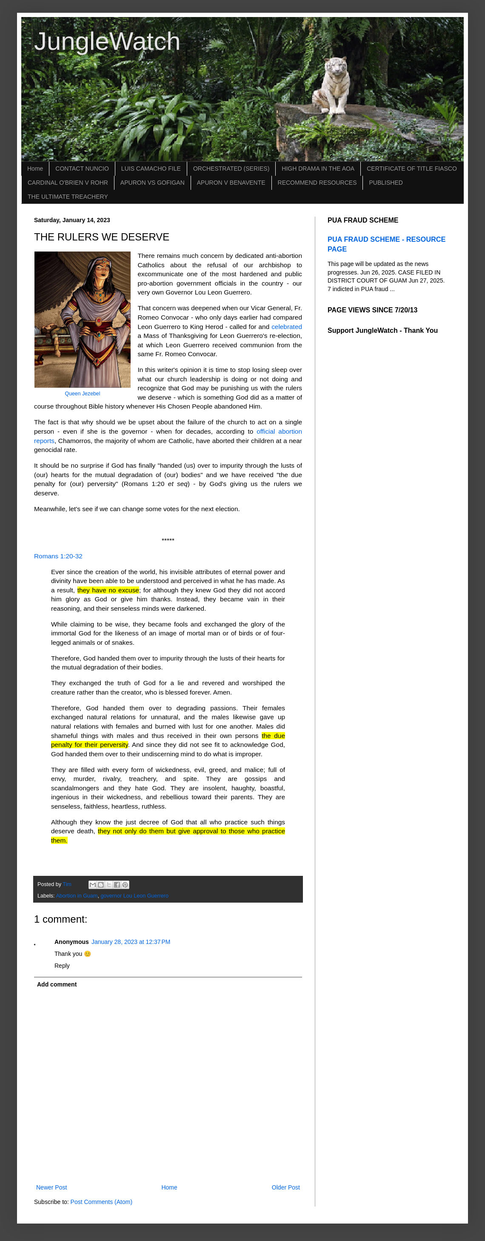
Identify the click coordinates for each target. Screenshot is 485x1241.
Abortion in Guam (76, 896)
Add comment (57, 984)
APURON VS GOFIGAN (152, 182)
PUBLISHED (385, 182)
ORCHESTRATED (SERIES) (231, 168)
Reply (62, 965)
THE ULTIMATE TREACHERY (68, 196)
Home (35, 168)
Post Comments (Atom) (101, 1201)
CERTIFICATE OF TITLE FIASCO (412, 168)
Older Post (286, 1187)
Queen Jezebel (82, 394)
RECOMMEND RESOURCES (317, 182)
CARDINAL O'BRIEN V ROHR (68, 182)
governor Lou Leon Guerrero (134, 896)
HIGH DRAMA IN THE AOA (318, 168)
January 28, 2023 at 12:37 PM (131, 941)
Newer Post (51, 1187)
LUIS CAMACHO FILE (151, 168)
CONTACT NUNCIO (81, 168)
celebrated (286, 326)
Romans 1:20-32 (58, 556)
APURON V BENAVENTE (231, 182)
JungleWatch (107, 41)
